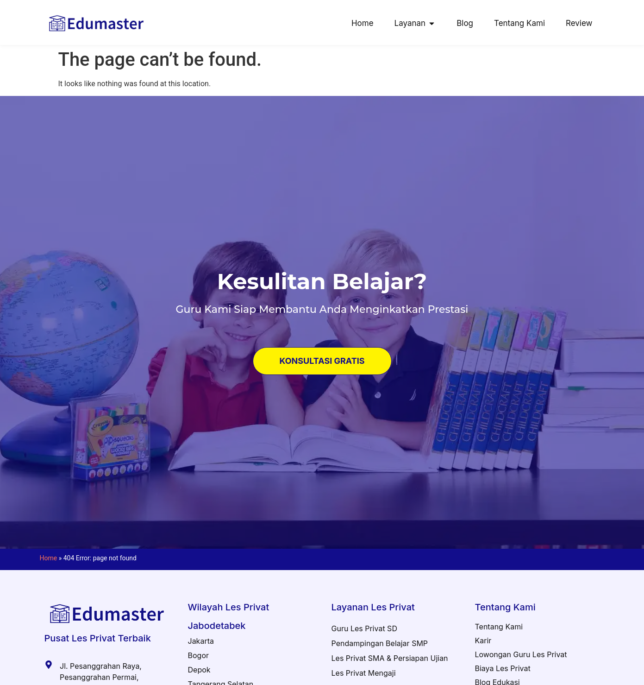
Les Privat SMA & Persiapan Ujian (389, 658)
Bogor (198, 655)
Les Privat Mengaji (363, 673)
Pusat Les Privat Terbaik (97, 638)
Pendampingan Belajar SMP (379, 643)
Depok (199, 669)
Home (48, 558)
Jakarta (201, 641)
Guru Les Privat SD (364, 628)
